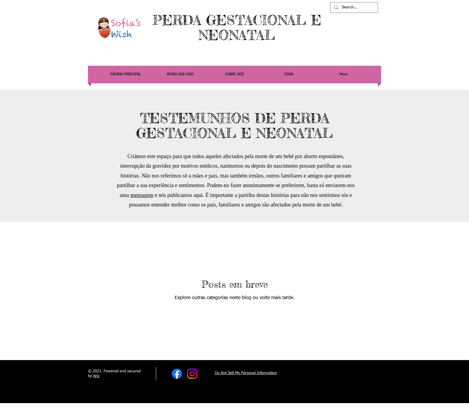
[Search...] (353, 7)
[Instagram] (192, 373)
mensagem (141, 195)
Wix (96, 376)
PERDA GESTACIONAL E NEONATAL (237, 27)
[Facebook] (177, 373)
